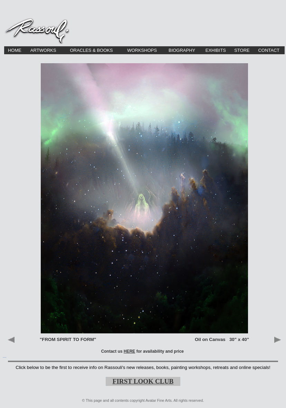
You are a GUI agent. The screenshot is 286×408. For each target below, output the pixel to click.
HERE (129, 351)
